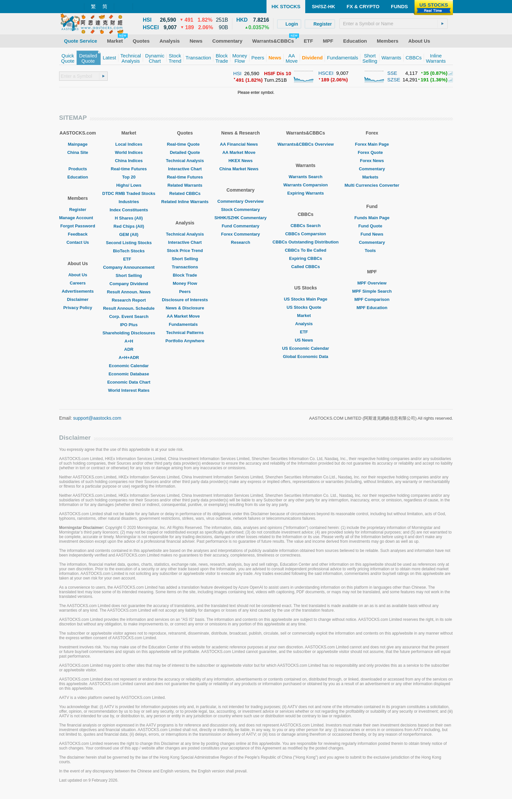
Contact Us (77, 242)
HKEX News (240, 160)
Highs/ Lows (128, 185)
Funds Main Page (372, 217)
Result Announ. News (129, 291)
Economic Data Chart (128, 382)
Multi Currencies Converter (372, 185)
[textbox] (393, 23)
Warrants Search (306, 176)
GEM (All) (129, 234)
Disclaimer (78, 299)
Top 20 (129, 177)
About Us (77, 274)
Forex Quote (372, 152)
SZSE (393, 79)
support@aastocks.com (97, 418)
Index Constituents (129, 209)
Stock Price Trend (185, 250)
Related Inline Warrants (184, 201)
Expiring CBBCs (305, 258)
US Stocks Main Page (305, 299)
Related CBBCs (185, 193)
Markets (372, 177)
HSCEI (325, 73)
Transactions (185, 266)
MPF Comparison (372, 299)
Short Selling (129, 275)
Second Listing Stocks (129, 242)
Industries (128, 201)
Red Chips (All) (129, 226)
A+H (128, 341)
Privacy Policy (77, 307)
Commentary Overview (240, 201)
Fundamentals (185, 324)
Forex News (372, 160)
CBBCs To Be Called (305, 250)
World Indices (129, 152)
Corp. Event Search (128, 316)
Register (77, 209)
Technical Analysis (185, 160)
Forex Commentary (240, 234)
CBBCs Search (305, 225)
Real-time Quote (185, 144)
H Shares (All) (129, 218)
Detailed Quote (185, 152)
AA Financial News (240, 144)
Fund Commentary (240, 225)
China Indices (129, 160)
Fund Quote (372, 225)
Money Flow (185, 283)
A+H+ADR (128, 357)
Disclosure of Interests (185, 299)
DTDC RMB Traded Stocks (129, 193)
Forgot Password (77, 225)
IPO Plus (129, 324)
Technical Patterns (185, 332)
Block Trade (185, 275)
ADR (128, 349)
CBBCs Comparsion (305, 233)
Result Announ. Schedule (129, 308)
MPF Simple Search (372, 291)
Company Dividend (129, 283)
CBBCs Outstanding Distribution (305, 242)
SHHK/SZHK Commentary (240, 217)
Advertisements (78, 291)
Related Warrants (184, 185)
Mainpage (78, 144)
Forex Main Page (372, 144)
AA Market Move (185, 316)
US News (305, 340)
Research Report (129, 300)
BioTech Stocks (129, 250)
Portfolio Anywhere (184, 340)
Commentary (372, 168)
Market (305, 315)
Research (240, 242)
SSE (392, 73)
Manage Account (77, 217)
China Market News (240, 168)
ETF (129, 259)
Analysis (305, 323)
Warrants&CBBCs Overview (305, 144)
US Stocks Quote (305, 307)
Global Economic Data (305, 356)
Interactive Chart (185, 168)
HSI (237, 73)
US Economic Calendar (305, 348)
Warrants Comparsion (305, 184)
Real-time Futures (129, 168)
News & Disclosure (185, 307)
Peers (185, 291)
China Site (77, 152)
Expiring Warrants (305, 193)
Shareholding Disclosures (128, 332)
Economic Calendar (129, 365)
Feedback (78, 234)
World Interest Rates (128, 390)
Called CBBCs (305, 266)
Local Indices (128, 144)
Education (77, 177)
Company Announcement (129, 267)
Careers (78, 283)
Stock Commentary (240, 209)
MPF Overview (372, 283)
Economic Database (129, 373)
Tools (372, 250)
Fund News (372, 234)
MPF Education (371, 307)
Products (78, 168)
